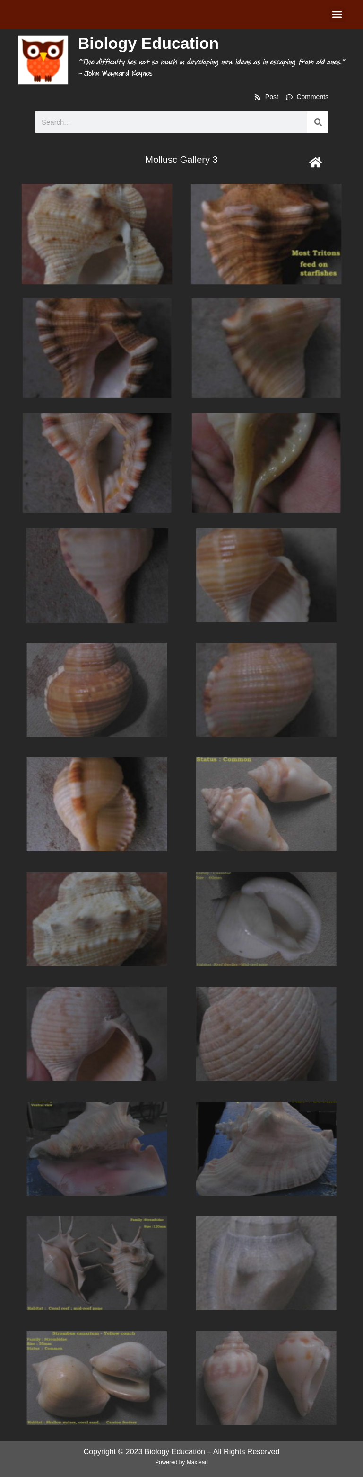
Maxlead (197, 1462)
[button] (337, 14)
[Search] (317, 122)
